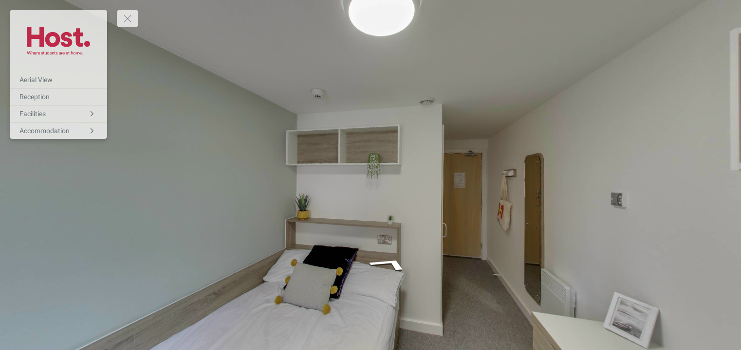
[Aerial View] (58, 79)
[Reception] (58, 96)
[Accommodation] (58, 130)
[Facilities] (58, 113)
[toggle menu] (127, 18)
